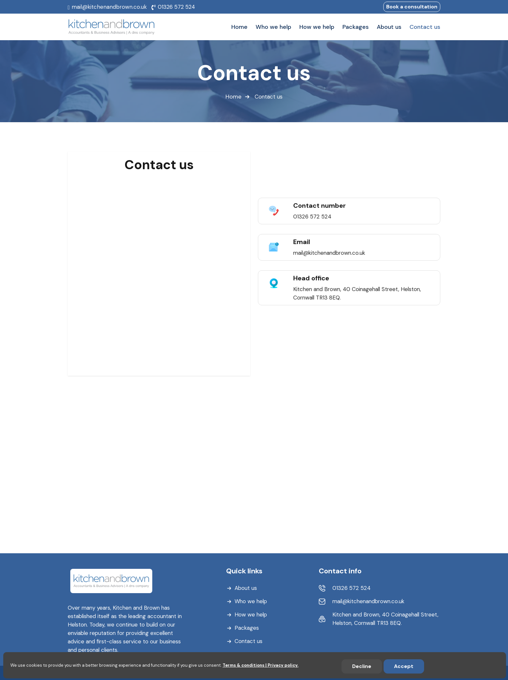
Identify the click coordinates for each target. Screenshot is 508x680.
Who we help (251, 600)
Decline (361, 666)
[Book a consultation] (158, 270)
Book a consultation (411, 6)
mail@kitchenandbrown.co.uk (109, 6)
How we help (251, 614)
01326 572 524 (176, 6)
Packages (247, 627)
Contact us (249, 640)
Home (233, 97)
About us (246, 587)
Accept (403, 666)
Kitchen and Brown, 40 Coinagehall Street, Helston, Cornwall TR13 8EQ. (377, 618)
